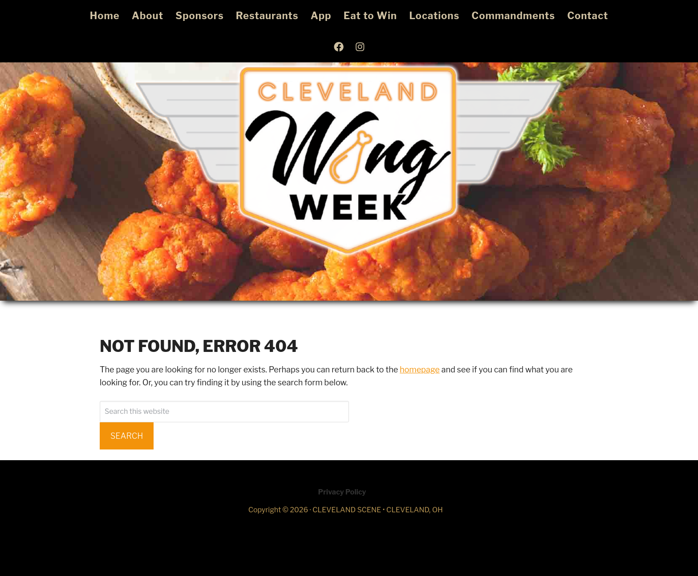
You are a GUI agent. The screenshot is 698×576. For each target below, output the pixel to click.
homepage (420, 369)
